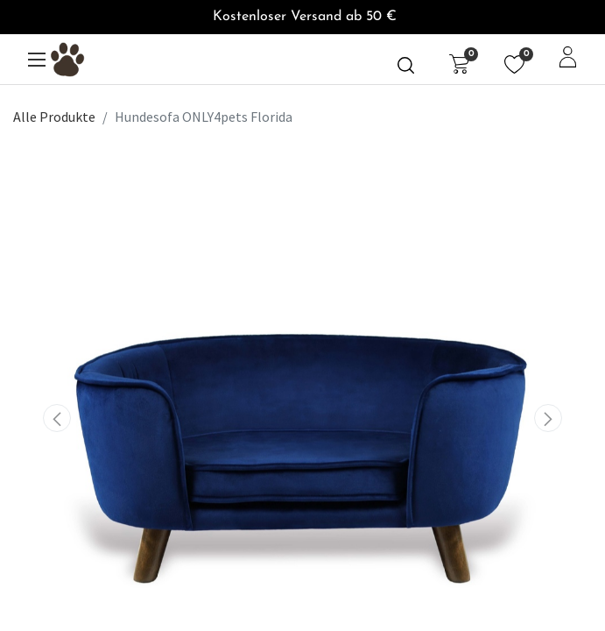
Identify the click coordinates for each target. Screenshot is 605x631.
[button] (56, 418)
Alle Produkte (54, 116)
